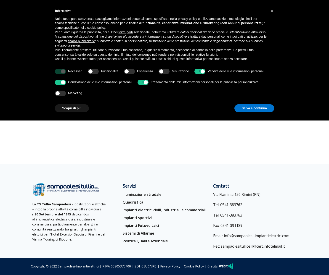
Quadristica (133, 202)
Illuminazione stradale (142, 194)
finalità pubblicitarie (81, 41)
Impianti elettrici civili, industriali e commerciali (164, 209)
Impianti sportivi (137, 217)
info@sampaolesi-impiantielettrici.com (256, 235)
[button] (272, 11)
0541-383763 (231, 215)
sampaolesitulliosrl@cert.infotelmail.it (253, 246)
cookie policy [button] (96, 27)
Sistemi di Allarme (138, 233)
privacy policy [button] (187, 19)
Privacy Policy (170, 266)
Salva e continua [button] (254, 108)
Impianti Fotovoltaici (141, 225)
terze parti (126, 32)
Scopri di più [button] (72, 108)
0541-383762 (231, 204)
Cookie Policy (194, 266)
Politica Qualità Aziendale (145, 241)
